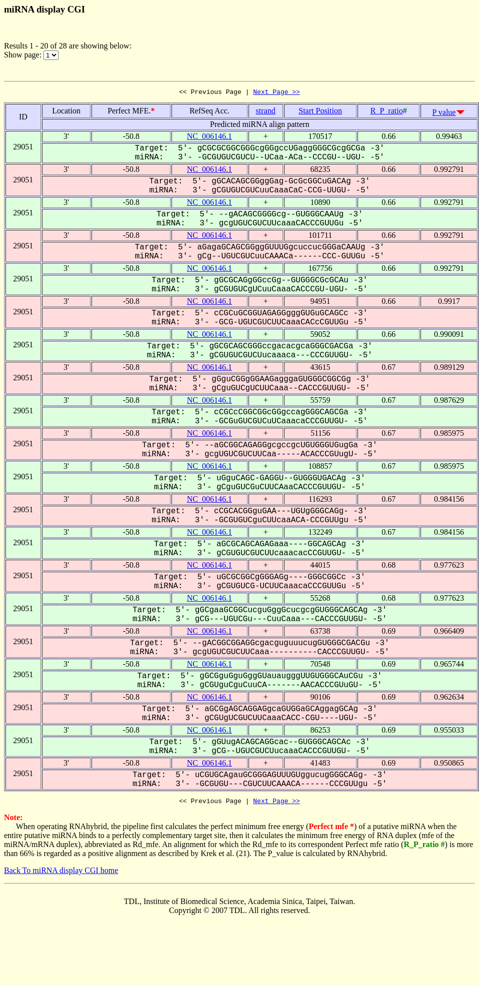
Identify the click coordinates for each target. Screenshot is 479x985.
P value (444, 113)
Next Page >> (276, 92)
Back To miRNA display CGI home (61, 873)
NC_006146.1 (209, 137)
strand (266, 112)
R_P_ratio (386, 112)
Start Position (320, 112)
